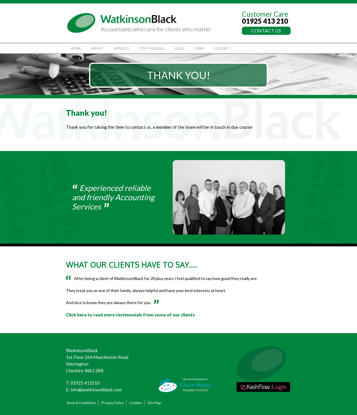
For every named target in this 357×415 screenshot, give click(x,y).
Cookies (135, 403)
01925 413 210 (265, 21)
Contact (222, 48)
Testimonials (152, 48)
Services (121, 48)
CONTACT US (266, 30)
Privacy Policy (112, 403)
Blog (179, 48)
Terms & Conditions (81, 403)
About (97, 48)
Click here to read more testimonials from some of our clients (130, 314)
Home (76, 48)
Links (199, 48)
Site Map (154, 403)
